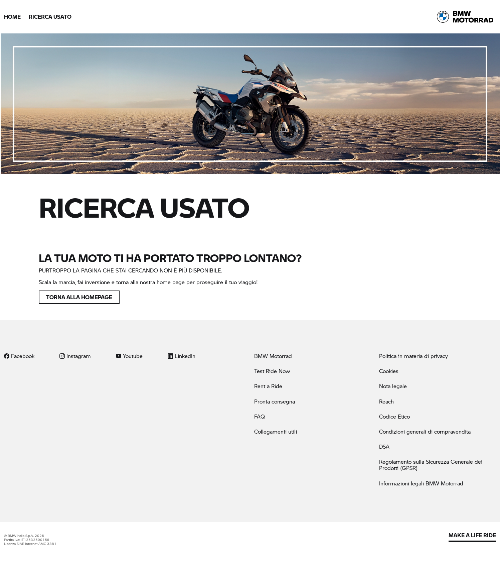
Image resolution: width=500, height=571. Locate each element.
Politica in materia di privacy (413, 355)
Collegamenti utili (275, 431)
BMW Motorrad (273, 355)
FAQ (259, 416)
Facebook (19, 355)
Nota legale (393, 385)
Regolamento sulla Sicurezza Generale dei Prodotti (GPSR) (430, 464)
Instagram (75, 355)
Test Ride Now (272, 370)
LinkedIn (181, 355)
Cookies (388, 370)
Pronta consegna (274, 401)
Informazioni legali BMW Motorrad (421, 483)
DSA (384, 446)
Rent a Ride (268, 385)
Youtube (129, 355)
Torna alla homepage (79, 297)
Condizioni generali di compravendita (425, 431)
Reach (386, 401)
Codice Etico (394, 416)
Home (12, 16)
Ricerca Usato (50, 16)
